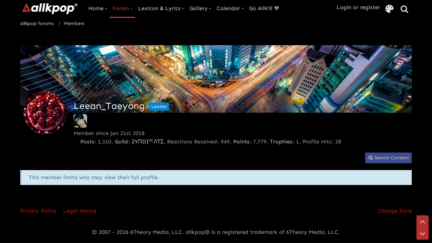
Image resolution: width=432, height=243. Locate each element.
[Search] (404, 9)
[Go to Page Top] (422, 221)
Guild (121, 141)
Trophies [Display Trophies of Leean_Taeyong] (281, 141)
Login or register (358, 7)
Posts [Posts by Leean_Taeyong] (87, 141)
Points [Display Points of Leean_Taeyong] (241, 141)
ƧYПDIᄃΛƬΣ (148, 141)
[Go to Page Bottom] (422, 233)
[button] (388, 158)
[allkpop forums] (49, 8)
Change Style (395, 211)
